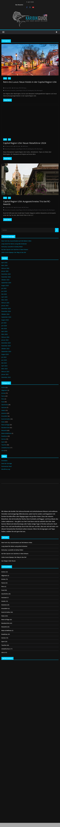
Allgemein (4, 390)
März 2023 (4, 368)
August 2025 (5, 285)
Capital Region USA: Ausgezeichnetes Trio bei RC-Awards (27, 203)
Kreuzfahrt (4, 416)
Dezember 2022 (6, 377)
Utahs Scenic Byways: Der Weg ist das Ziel (13, 252)
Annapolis (12, 90)
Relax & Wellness (6, 433)
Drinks (3, 393)
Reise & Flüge (5, 425)
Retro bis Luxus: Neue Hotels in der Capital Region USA (29, 83)
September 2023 (6, 351)
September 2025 (6, 282)
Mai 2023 (4, 363)
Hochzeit (3, 407)
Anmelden (4, 460)
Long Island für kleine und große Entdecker (14, 244)
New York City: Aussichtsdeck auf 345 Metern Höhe (16, 241)
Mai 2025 (4, 294)
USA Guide (16, 88)
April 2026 (4, 262)
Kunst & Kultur (5, 419)
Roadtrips (4, 436)
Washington (40, 90)
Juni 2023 (4, 360)
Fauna (3, 396)
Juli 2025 (3, 288)
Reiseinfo (4, 430)
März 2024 (4, 334)
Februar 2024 (5, 337)
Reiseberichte (5, 427)
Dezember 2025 (6, 274)
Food (2, 402)
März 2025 (4, 300)
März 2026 (4, 265)
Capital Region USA (20, 90)
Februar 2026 (5, 268)
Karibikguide (31, 90)
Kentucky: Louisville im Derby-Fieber (12, 246)
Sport (3, 442)
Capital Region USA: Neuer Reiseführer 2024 (24, 143)
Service (3, 439)
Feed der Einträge (6, 463)
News (5, 78)
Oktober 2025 (5, 280)
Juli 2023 (3, 357)
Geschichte (4, 404)
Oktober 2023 (5, 348)
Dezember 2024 (6, 308)
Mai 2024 (4, 328)
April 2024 (4, 331)
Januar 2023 (4, 374)
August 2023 (5, 354)
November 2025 (6, 277)
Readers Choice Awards (40, 210)
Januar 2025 (4, 305)
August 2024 (5, 320)
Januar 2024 (4, 340)
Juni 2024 (4, 325)
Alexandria (7, 90)
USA (9, 78)
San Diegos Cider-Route (8, 561)
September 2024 (6, 317)
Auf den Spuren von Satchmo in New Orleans (14, 249)
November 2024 (6, 311)
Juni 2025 (4, 291)
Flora (2, 399)
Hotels (3, 410)
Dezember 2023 (6, 343)
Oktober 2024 (5, 314)
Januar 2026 (4, 271)
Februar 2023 (5, 371)
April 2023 (4, 366)
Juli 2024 (3, 323)
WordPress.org (5, 469)
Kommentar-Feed (6, 466)
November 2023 (6, 346)
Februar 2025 (5, 303)
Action (3, 387)
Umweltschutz (5, 447)
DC (26, 90)
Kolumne (4, 413)
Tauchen (3, 445)
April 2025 (4, 297)
